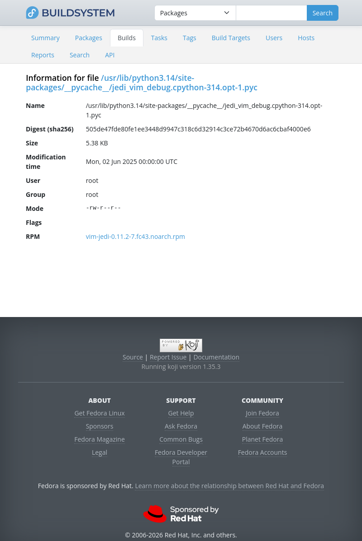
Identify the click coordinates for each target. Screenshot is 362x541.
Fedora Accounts (262, 452)
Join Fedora (262, 413)
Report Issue (168, 357)
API (109, 55)
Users (274, 37)
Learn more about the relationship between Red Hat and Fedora (229, 485)
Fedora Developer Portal (181, 457)
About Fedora (263, 426)
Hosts (306, 37)
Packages (88, 37)
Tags (189, 37)
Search (80, 55)
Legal (99, 452)
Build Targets (231, 37)
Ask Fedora (181, 426)
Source (133, 357)
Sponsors (100, 426)
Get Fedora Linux (99, 413)
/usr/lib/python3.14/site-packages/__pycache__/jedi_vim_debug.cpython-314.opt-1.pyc (141, 82)
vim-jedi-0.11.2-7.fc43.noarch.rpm (135, 236)
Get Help (181, 413)
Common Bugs (181, 439)
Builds (127, 37)
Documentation (216, 357)
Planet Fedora (262, 439)
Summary (45, 37)
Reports (42, 55)
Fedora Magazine (99, 439)
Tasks (159, 37)
